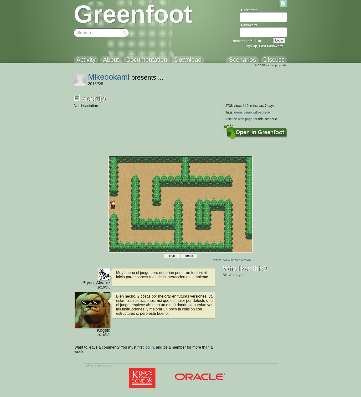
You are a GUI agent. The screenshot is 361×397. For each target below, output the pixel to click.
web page (245, 119)
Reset (189, 256)
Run (172, 256)
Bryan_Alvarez (96, 282)
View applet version (237, 260)
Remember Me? (244, 41)
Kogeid (103, 330)
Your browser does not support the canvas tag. (180, 204)
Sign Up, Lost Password (264, 46)
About (89, 365)
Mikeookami (108, 76)
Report (260, 65)
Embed (216, 260)
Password (249, 25)
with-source (261, 112)
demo (247, 112)
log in (149, 347)
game (238, 112)
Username (249, 10)
